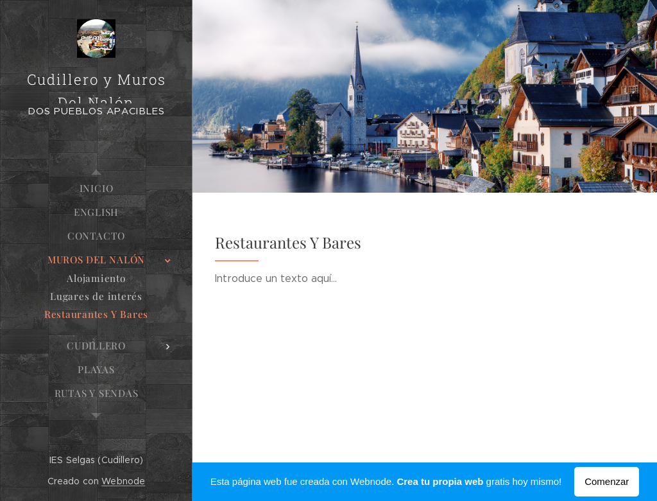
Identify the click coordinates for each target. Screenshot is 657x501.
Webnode (123, 481)
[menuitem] (96, 188)
